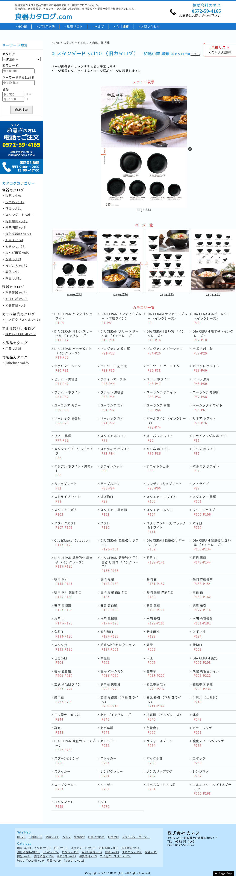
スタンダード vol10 (76, 43)
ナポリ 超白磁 (203, 350)
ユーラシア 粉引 (112, 407)
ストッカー (108, 760)
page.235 (166, 294)
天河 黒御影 (63, 607)
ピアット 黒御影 (66, 381)
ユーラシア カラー (67, 407)
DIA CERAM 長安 (205, 660)
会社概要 (122, 26)
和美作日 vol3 (15, 305)
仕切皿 (197, 647)
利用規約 (113, 837)
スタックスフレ (65, 525)
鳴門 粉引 (63, 581)
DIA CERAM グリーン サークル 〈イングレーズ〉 (119, 335)
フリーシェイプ (204, 512)
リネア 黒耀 (62, 437)
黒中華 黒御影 (110, 686)
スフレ (105, 525)
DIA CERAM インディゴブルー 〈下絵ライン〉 (120, 318)
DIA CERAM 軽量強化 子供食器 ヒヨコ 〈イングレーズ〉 (119, 564)
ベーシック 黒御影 (67, 420)
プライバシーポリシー (136, 837)
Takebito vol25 (17, 363)
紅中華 (63, 699)
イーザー (106, 786)
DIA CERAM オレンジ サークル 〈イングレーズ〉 (73, 335)
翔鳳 (58, 730)
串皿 (151, 660)
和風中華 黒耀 (203, 686)
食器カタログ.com (43, 16)
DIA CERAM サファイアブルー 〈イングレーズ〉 (167, 318)
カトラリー (108, 743)
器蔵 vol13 (13, 259)
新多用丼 (153, 633)
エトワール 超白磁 (113, 368)
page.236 (213, 294)
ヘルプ (99, 26)
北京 (197, 716)
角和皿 (63, 633)
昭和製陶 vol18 (16, 221)
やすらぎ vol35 (16, 299)
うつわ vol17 (14, 202)
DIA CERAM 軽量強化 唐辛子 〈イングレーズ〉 (73, 561)
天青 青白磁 (109, 607)
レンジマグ (201, 773)
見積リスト (75, 26)
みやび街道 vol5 (17, 252)
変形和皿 (109, 633)
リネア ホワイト (204, 420)
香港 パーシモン (112, 673)
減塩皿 (105, 660)
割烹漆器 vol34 (16, 292)
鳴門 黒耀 (109, 581)
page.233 (143, 210)
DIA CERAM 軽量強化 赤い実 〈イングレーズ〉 (212, 544)
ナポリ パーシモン (67, 368)
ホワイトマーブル (113, 381)
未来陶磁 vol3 (15, 227)
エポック (199, 760)
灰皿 (104, 804)
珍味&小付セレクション (117, 647)
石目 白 (156, 559)
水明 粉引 (156, 620)
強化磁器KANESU (18, 234)
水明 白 (63, 620)
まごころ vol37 (16, 265)
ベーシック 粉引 (112, 420)
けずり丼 (199, 633)
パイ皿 (197, 525)
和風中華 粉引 (157, 686)
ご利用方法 (47, 26)
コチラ (195, 54)
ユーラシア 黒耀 (158, 407)
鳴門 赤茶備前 (203, 581)
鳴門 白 (156, 581)
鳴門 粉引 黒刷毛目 (68, 594)
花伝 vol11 (13, 208)
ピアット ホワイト (206, 368)
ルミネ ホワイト (158, 451)
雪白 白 (202, 594)
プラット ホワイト (67, 394)
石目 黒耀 (202, 559)
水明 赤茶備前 (203, 620)
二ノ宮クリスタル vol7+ (23, 319)
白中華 (156, 673)
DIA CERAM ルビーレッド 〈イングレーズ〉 (211, 318)
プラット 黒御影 (112, 394)
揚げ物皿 (106, 498)
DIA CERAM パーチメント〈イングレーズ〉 (73, 352)
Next (190, 149)
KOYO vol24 (14, 240)
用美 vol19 (13, 348)
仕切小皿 (60, 660)
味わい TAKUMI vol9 (20, 334)
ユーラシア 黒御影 (206, 394)
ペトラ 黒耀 (201, 381)
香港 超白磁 (63, 673)
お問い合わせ (150, 26)
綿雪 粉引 (202, 607)
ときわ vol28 (14, 246)
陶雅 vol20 (13, 195)
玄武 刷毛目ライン (67, 686)
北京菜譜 (106, 730)
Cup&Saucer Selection (72, 542)
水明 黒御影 (109, 620)
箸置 (151, 647)
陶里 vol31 (13, 278)
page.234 (120, 294)
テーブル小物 (110, 485)
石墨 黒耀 (156, 607)
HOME (22, 26)
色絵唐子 (153, 730)
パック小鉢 (155, 760)
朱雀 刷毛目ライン (206, 673)
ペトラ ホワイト (158, 381)
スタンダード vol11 (19, 214)
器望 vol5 (12, 272)
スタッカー (63, 647)
